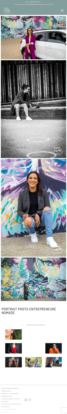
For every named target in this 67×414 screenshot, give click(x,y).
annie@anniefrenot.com (35, 2)
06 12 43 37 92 (49, 4)
